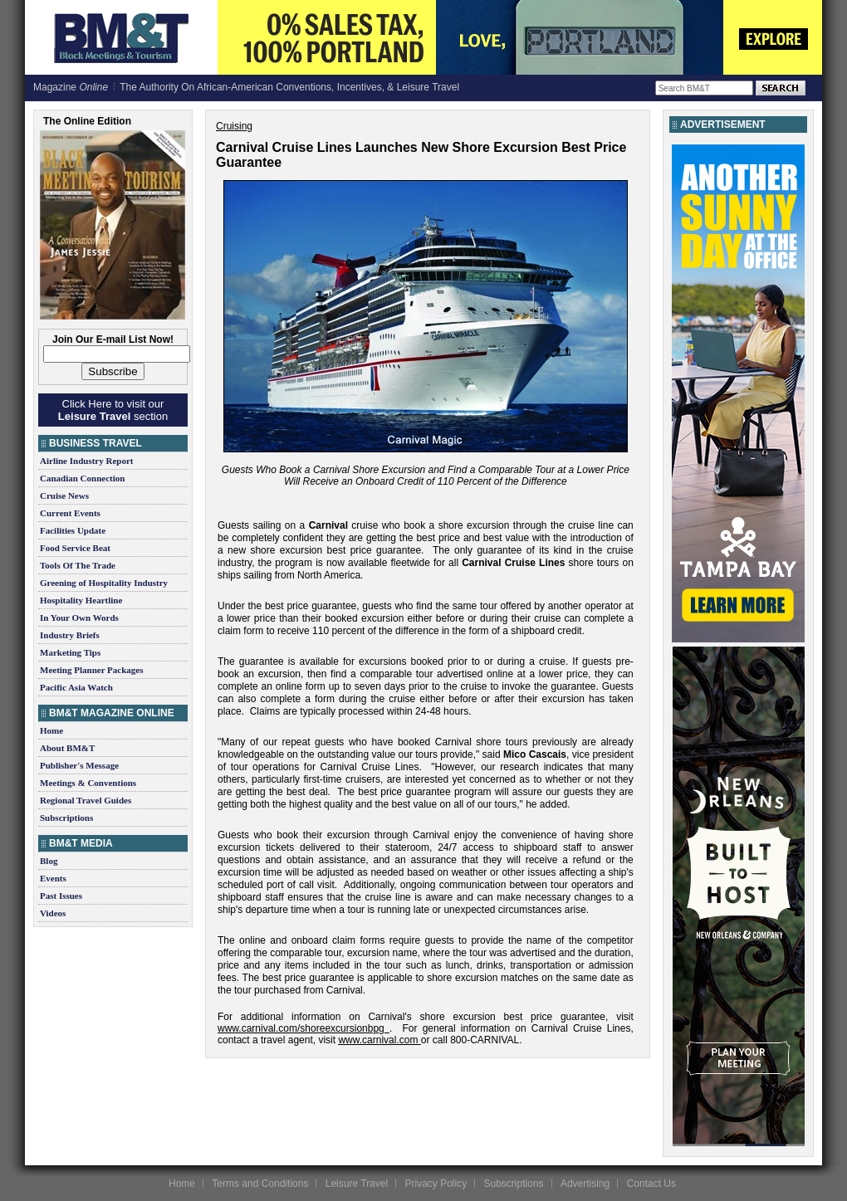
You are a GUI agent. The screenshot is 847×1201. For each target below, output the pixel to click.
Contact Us (651, 1183)
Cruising (234, 126)
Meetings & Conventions (88, 783)
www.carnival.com (378, 1040)
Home (51, 730)
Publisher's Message (79, 765)
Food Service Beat (75, 548)
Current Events (70, 513)
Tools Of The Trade (77, 565)
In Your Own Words (79, 617)
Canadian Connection (82, 478)
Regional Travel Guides (85, 800)
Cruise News (64, 495)
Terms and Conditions (260, 1183)
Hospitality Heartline (81, 600)
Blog (48, 861)
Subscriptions (66, 818)
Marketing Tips (70, 652)
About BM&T (67, 748)
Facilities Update (72, 530)
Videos (53, 913)
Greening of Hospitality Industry (104, 583)
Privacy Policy (435, 1183)
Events (53, 878)
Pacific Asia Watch (76, 687)
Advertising (585, 1183)
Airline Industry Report (86, 461)
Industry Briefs (70, 635)
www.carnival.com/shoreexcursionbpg (301, 1028)
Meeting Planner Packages (91, 670)
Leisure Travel (357, 1183)
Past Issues (61, 896)
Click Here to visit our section (113, 410)
